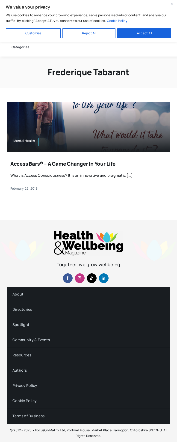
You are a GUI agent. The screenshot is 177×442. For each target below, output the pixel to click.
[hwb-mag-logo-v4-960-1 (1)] (88, 232)
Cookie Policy (117, 20)
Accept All (144, 33)
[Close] (172, 4)
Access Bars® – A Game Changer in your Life (62, 163)
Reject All (89, 33)
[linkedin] (104, 278)
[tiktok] (92, 278)
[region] (88, 21)
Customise (33, 33)
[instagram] (80, 278)
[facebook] (68, 278)
